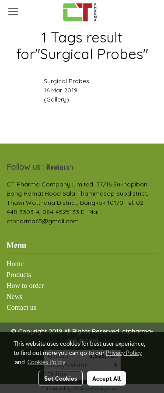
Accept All (106, 378)
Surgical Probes (66, 81)
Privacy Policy (124, 352)
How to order (25, 285)
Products (19, 274)
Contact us (21, 307)
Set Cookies (60, 378)
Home (15, 263)
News (14, 296)
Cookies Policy (46, 361)
